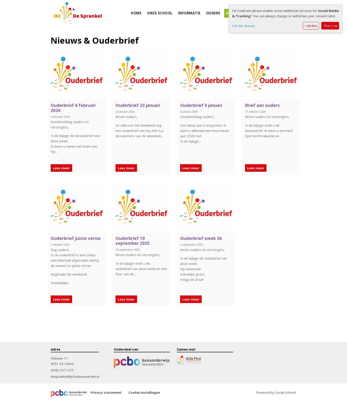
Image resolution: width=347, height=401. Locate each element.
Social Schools (286, 392)
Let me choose (243, 25)
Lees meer (61, 168)
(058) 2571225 (62, 370)
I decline (311, 25)
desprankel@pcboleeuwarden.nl (75, 376)
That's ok (330, 25)
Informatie (189, 13)
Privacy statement (106, 392)
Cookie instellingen (144, 392)
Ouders (213, 13)
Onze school (160, 13)
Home (136, 13)
